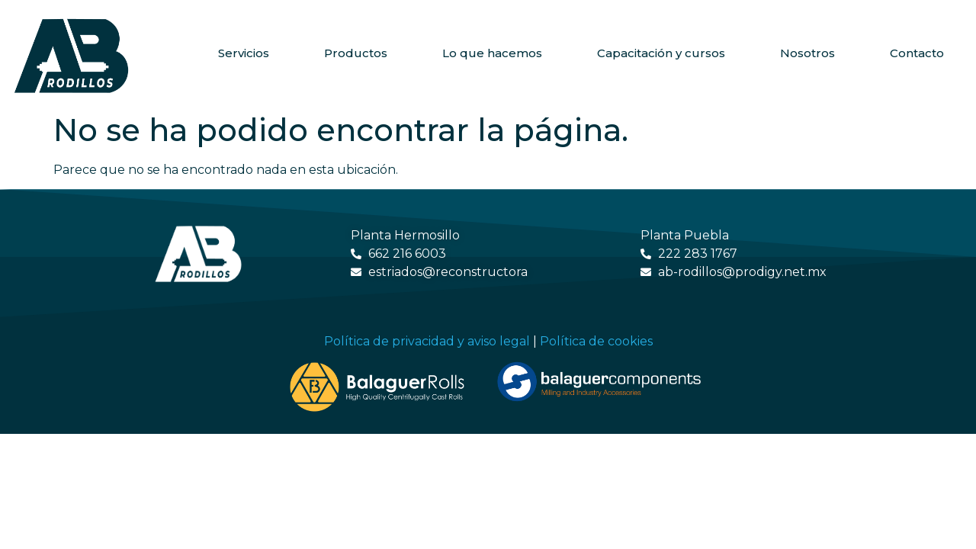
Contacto (917, 53)
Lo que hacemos (492, 53)
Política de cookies (596, 341)
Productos (355, 53)
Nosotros (807, 53)
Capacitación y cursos (661, 53)
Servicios (243, 53)
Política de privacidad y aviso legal (427, 341)
